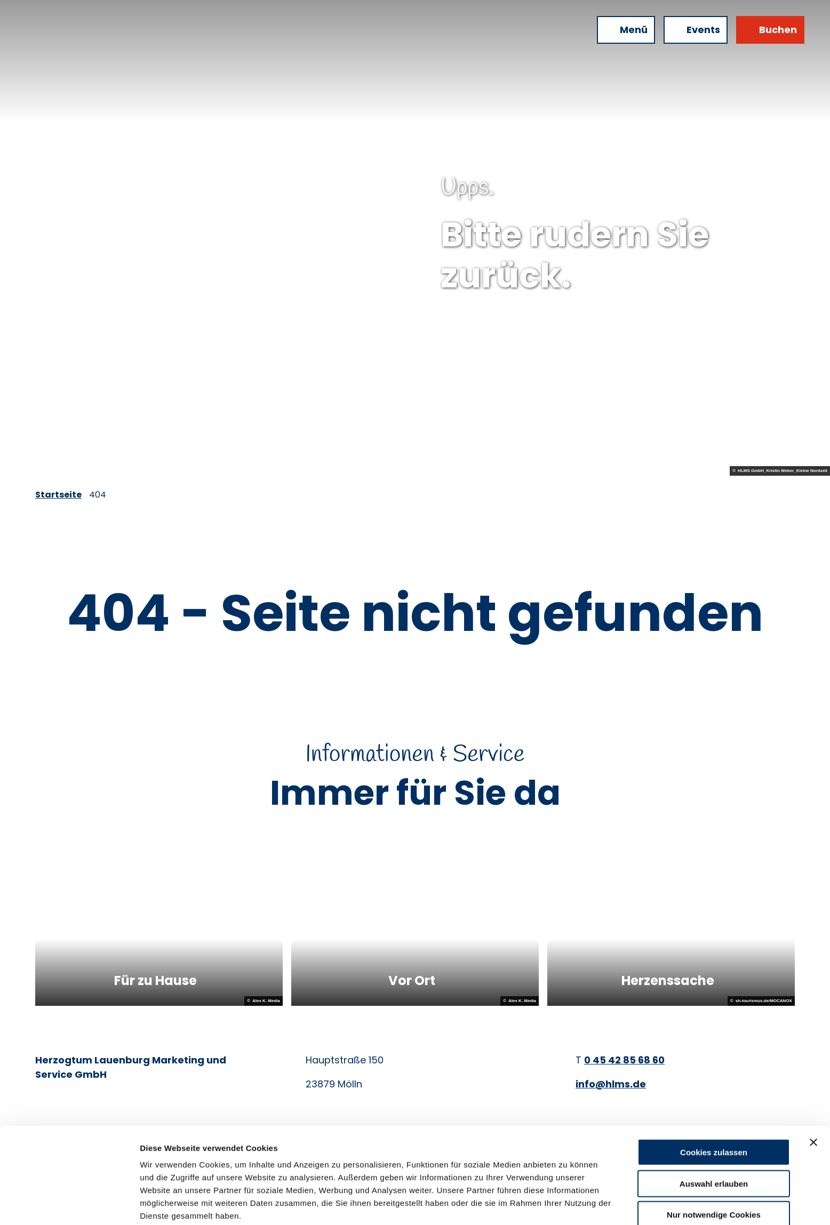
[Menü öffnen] (626, 30)
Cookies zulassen (713, 1105)
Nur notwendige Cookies (714, 1168)
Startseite (58, 495)
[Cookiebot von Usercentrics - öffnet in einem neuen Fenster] (69, 1204)
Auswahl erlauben (714, 1137)
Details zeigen (567, 1203)
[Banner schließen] (813, 1096)
